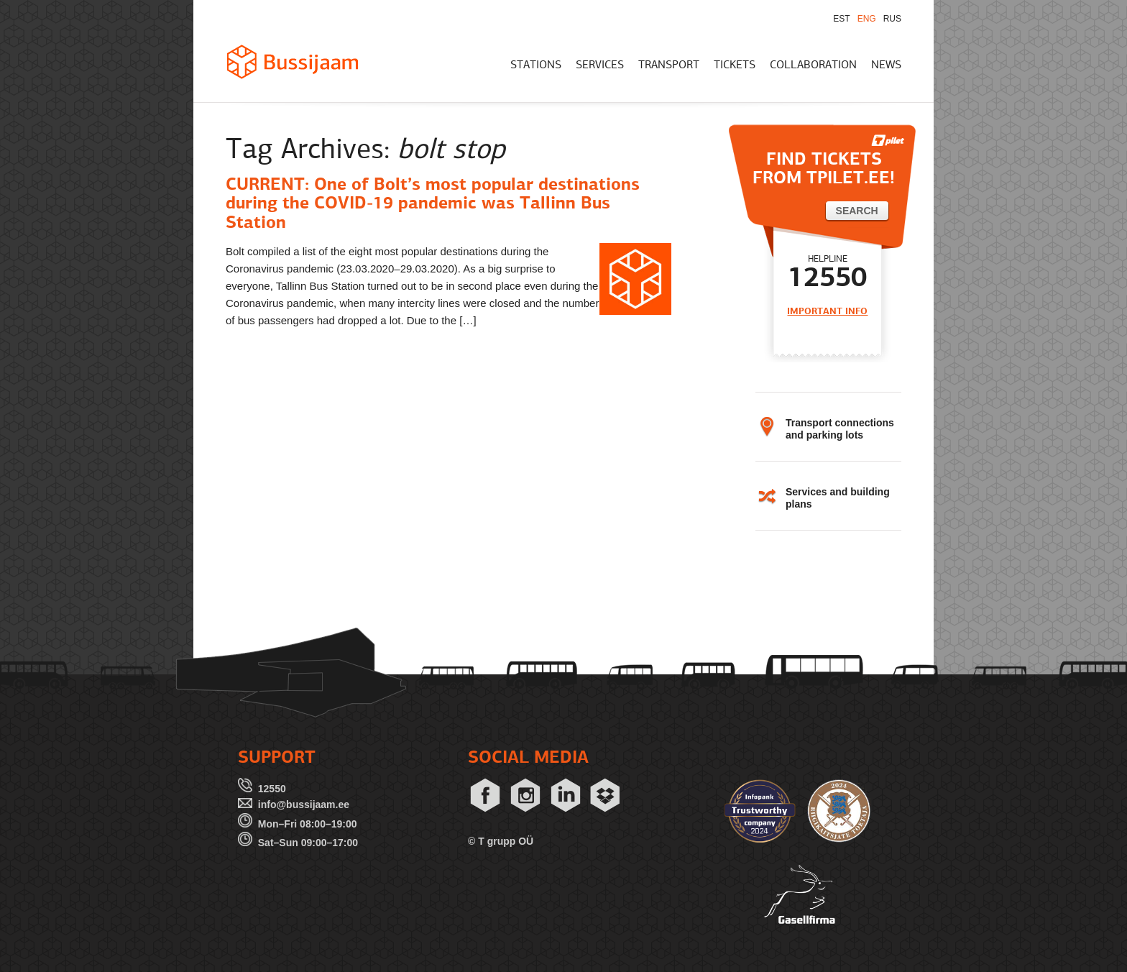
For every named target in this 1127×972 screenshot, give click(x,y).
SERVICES (600, 65)
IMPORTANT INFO (827, 311)
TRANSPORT (668, 65)
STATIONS (535, 65)
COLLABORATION (813, 65)
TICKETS (734, 65)
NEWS (886, 65)
